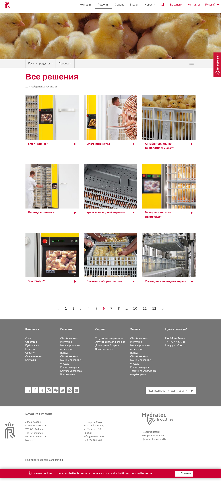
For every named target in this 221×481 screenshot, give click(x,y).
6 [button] (104, 308)
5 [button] (96, 308)
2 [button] (73, 308)
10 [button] (135, 308)
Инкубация (66, 342)
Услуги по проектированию (110, 342)
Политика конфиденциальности (43, 460)
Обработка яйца (69, 338)
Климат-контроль (69, 367)
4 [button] (89, 308)
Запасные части (104, 349)
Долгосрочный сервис (107, 345)
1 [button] (66, 308)
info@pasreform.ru (175, 345)
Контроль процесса (71, 371)
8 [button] (119, 308)
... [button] (81, 308)
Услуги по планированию (109, 338)
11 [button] (145, 308)
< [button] (58, 308)
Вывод (64, 352)
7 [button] (111, 308)
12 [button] (154, 308)
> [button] (163, 308)
